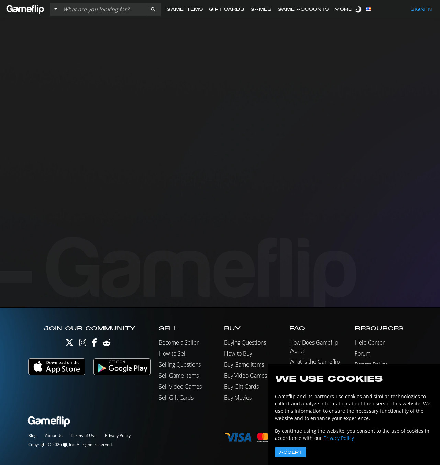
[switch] (359, 9)
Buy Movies (238, 397)
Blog (32, 435)
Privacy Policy (118, 435)
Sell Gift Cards (176, 397)
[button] (153, 9)
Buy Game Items (244, 364)
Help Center (370, 342)
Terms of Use (84, 435)
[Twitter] (69, 344)
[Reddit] (106, 344)
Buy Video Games (245, 375)
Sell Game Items (179, 375)
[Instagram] (82, 344)
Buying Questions (245, 342)
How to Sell (173, 353)
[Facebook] (94, 344)
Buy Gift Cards (241, 386)
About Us (54, 435)
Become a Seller (179, 342)
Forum (363, 353)
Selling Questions (180, 364)
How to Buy (238, 353)
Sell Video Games (180, 386)
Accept (290, 452)
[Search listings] (103, 9)
